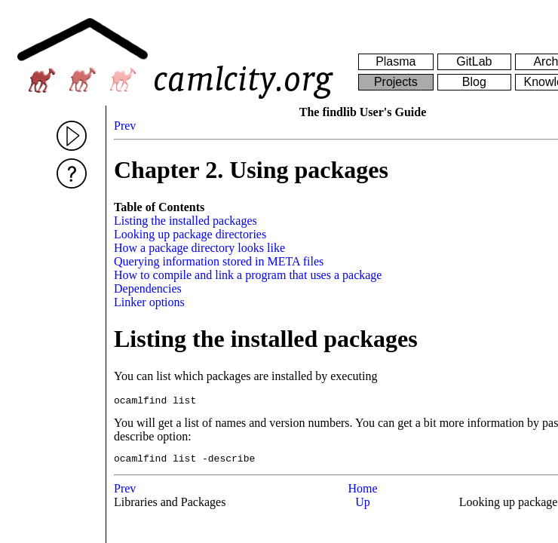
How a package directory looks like (199, 247)
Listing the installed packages (185, 220)
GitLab (474, 61)
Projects (396, 81)
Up (362, 506)
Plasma (395, 61)
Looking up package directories (190, 234)
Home (362, 492)
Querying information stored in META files (218, 261)
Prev (125, 125)
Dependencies (148, 288)
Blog (474, 81)
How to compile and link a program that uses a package (248, 274)
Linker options (149, 302)
